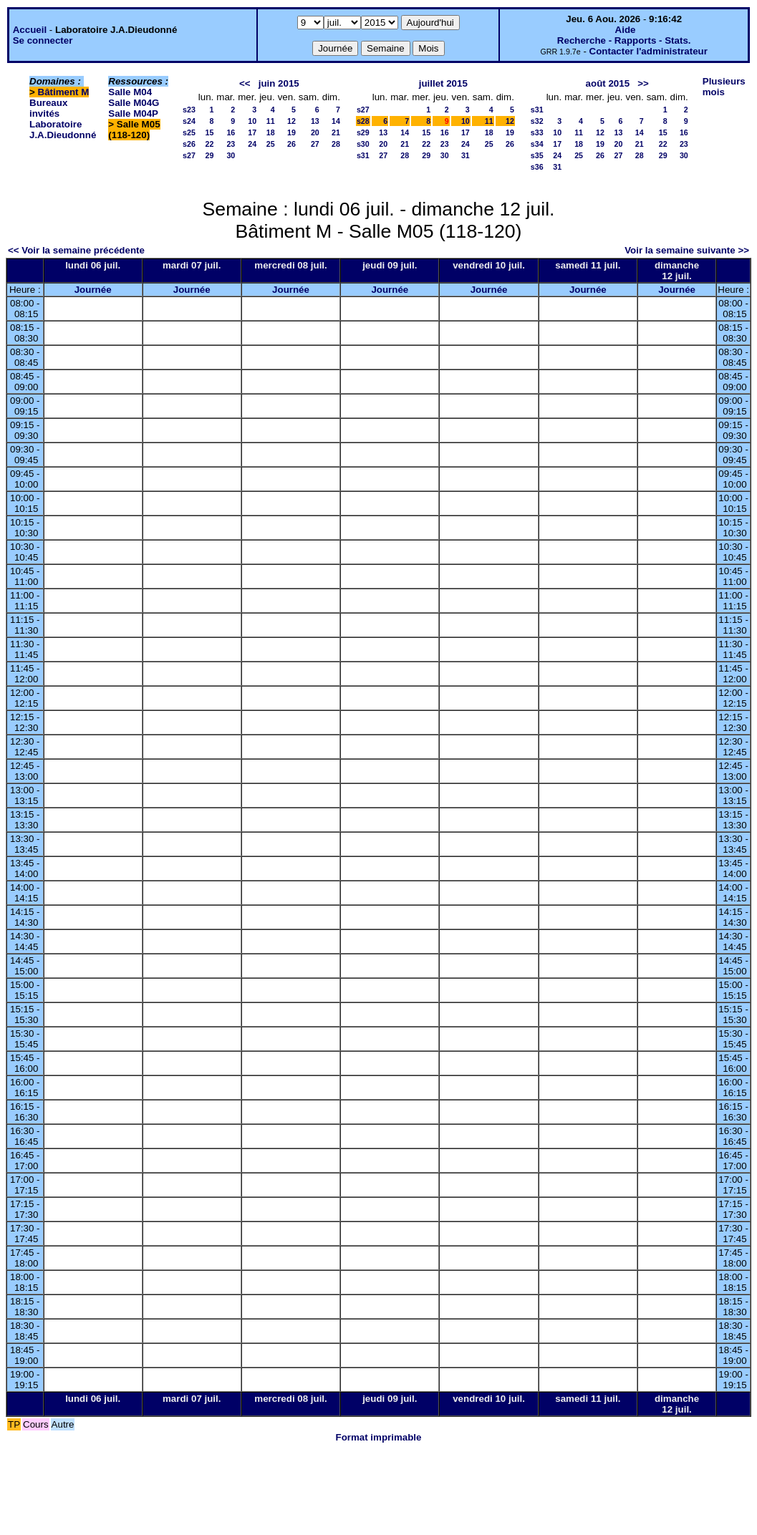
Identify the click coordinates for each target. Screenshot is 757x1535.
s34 (537, 144)
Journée (93, 289)
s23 (189, 109)
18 (270, 132)
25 (270, 144)
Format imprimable (379, 1437)
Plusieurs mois (724, 86)
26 (291, 144)
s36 (537, 167)
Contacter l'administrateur (648, 51)
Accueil (30, 29)
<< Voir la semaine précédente (76, 250)
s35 (537, 155)
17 (252, 132)
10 (252, 121)
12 (291, 121)
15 (209, 132)
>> (643, 83)
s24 (189, 121)
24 (252, 144)
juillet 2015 (443, 83)
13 (315, 121)
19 (291, 132)
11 (270, 121)
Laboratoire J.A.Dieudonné (62, 129)
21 (336, 132)
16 (230, 132)
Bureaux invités (48, 108)
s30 (363, 144)
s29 (363, 132)
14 (336, 121)
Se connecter (43, 40)
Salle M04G (133, 102)
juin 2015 (279, 83)
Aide (625, 29)
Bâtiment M (64, 92)
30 (230, 155)
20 (315, 132)
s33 (537, 132)
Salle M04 (130, 92)
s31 (363, 155)
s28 (363, 121)
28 (336, 144)
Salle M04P (133, 113)
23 (230, 144)
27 (315, 144)
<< (245, 83)
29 (209, 155)
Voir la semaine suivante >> (687, 250)
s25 (189, 132)
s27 (189, 155)
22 (209, 144)
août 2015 (608, 83)
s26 (189, 144)
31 (465, 155)
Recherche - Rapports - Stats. (624, 40)
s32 (537, 121)
